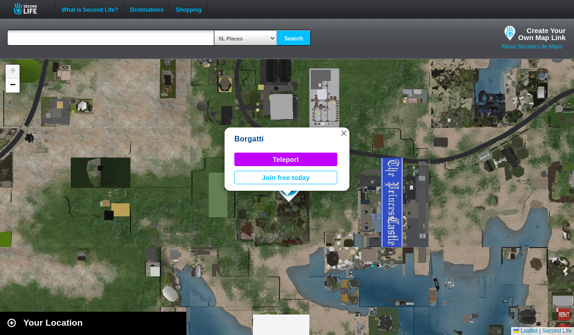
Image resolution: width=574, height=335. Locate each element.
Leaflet (525, 331)
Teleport (286, 159)
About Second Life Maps (531, 46)
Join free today (286, 177)
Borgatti (249, 139)
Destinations (147, 9)
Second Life (30, 8)
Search (293, 38)
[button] (343, 133)
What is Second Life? (90, 9)
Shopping (188, 9)
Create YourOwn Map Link (542, 34)
